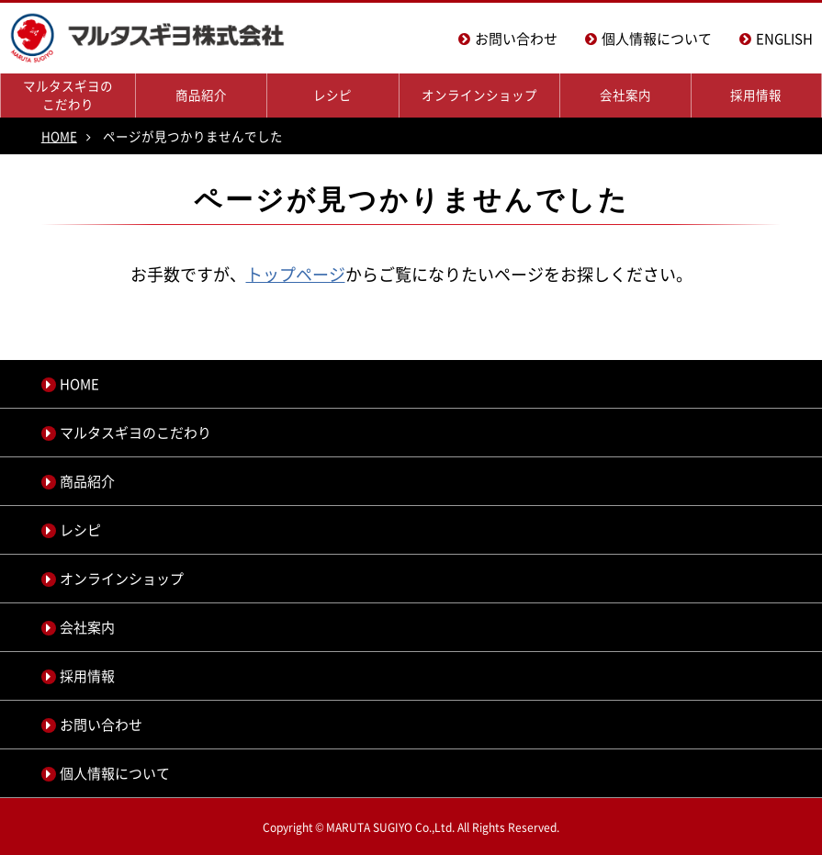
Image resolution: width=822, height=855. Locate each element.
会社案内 (625, 94)
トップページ (295, 274)
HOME (59, 136)
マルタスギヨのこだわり (68, 94)
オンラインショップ (479, 94)
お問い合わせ (516, 38)
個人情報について (657, 38)
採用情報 (756, 94)
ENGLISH (784, 38)
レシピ (332, 94)
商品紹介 (201, 94)
